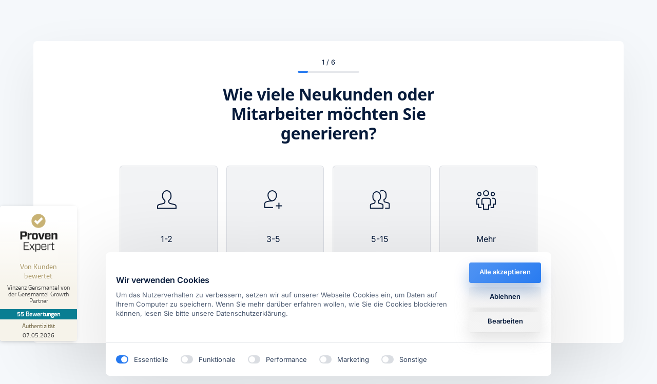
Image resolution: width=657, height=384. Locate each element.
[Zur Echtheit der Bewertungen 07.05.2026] (38, 330)
